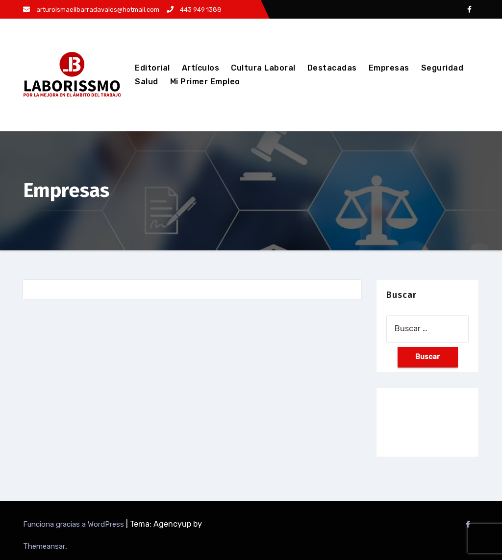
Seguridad (442, 68)
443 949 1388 (194, 9)
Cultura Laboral (263, 68)
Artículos (201, 68)
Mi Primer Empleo (205, 81)
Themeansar (44, 546)
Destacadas (332, 68)
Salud (146, 81)
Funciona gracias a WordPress (74, 524)
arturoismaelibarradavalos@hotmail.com (91, 9)
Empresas (389, 68)
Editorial (152, 68)
